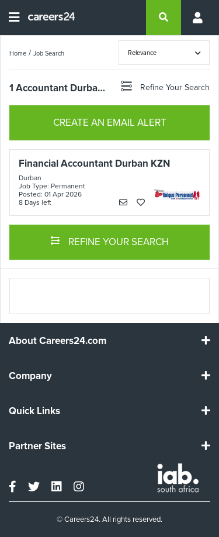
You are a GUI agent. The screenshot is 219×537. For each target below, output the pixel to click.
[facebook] (12, 487)
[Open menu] (14, 17)
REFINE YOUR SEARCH (109, 241)
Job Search (48, 53)
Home (17, 53)
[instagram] (79, 487)
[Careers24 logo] (47, 17)
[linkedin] (56, 487)
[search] (163, 17)
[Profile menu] (195, 17)
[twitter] (34, 487)
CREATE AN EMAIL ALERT (109, 122)
